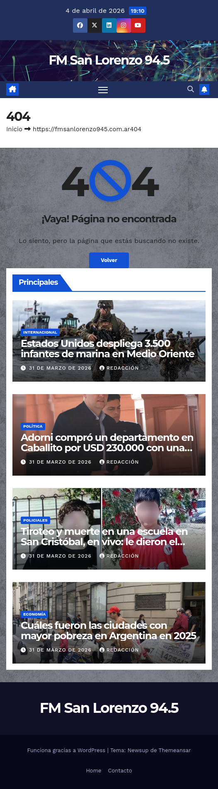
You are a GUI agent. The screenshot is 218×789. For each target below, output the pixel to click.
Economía (34, 614)
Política (33, 426)
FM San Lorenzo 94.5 (108, 60)
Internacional (40, 332)
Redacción (119, 368)
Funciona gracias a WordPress (67, 750)
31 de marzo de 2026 (61, 368)
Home (93, 770)
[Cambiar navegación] (103, 90)
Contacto (120, 770)
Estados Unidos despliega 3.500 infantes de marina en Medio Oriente (107, 348)
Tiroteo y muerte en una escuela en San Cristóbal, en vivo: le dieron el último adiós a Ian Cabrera (104, 541)
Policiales (35, 520)
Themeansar (175, 750)
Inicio (14, 129)
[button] (190, 89)
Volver (109, 260)
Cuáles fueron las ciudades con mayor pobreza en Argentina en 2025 (108, 630)
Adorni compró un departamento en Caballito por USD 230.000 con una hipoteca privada (107, 447)
